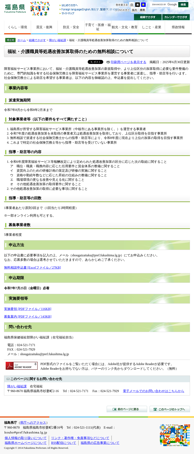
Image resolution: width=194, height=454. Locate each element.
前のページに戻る (127, 409)
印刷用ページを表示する (128, 62)
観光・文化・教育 (125, 27)
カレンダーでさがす (176, 17)
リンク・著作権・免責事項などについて (80, 438)
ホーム (21, 40)
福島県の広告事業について (100, 443)
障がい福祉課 (57, 40)
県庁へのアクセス (33, 422)
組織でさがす (148, 17)
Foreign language (89, 9)
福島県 (15, 8)
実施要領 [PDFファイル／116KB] (27, 309)
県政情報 (178, 27)
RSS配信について (63, 443)
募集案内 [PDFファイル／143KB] (27, 316)
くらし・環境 (17, 27)
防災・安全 (71, 27)
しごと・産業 (151, 27)
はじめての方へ (89, 5)
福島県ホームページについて (26, 443)
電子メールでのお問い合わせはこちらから (153, 391)
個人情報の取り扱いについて (26, 438)
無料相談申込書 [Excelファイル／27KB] (32, 267)
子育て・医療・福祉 (98, 27)
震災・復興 (44, 27)
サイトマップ (89, 13)
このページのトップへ (170, 409)
